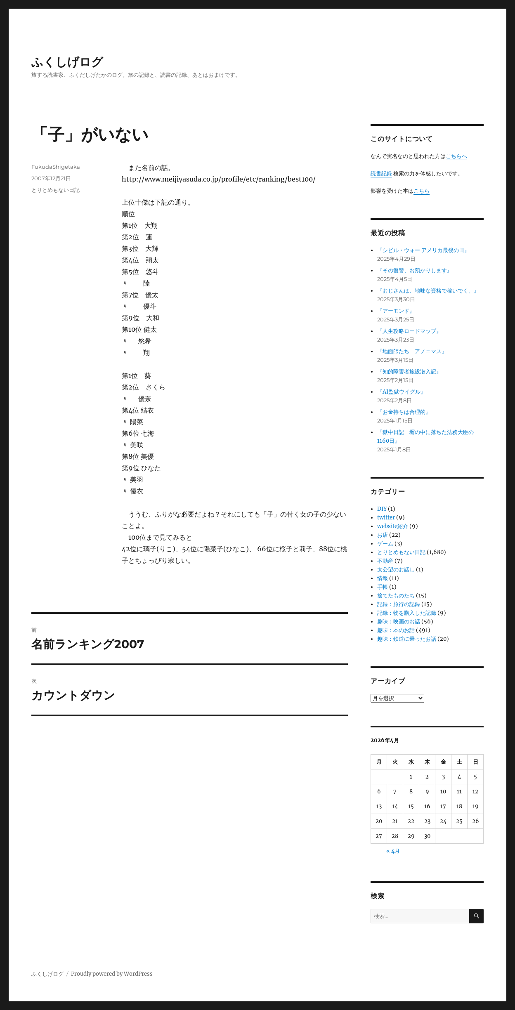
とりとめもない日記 (55, 189)
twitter (386, 517)
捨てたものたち (396, 595)
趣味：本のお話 (396, 630)
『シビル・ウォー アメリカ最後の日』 (423, 250)
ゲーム (385, 543)
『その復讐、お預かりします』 (414, 270)
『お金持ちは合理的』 (404, 411)
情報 (382, 578)
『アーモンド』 (396, 310)
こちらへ (456, 156)
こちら (421, 190)
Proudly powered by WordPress (112, 973)
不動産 (385, 560)
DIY (382, 508)
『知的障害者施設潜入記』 (409, 371)
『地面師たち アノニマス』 (412, 351)
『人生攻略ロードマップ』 (409, 331)
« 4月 (393, 850)
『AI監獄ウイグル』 (401, 391)
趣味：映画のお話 (398, 621)
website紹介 (392, 526)
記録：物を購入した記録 (406, 612)
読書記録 (381, 173)
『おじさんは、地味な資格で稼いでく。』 (428, 290)
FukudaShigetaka (55, 166)
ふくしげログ (67, 62)
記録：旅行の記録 (398, 604)
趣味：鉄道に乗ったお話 (406, 638)
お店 (382, 534)
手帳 (382, 586)
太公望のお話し (396, 569)
